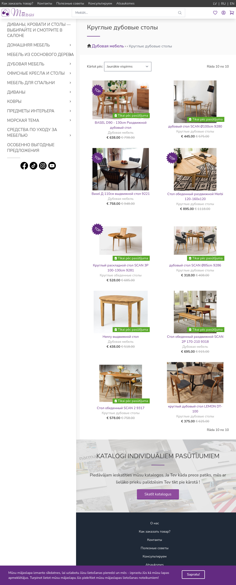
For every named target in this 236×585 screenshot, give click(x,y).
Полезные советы (155, 548)
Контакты (154, 540)
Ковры (14, 101)
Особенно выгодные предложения (30, 147)
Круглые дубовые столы (150, 46)
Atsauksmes (154, 564)
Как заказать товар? (154, 531)
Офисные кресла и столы (36, 73)
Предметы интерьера (30, 111)
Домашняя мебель (28, 45)
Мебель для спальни (31, 83)
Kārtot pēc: (95, 66)
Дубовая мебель (25, 64)
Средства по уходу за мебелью (32, 132)
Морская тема (23, 120)
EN (232, 3)
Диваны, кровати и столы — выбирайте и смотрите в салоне (39, 30)
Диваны (16, 92)
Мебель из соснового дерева (40, 54)
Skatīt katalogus (158, 494)
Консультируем (154, 556)
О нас (154, 523)
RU (223, 3)
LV (215, 3)
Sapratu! (193, 574)
